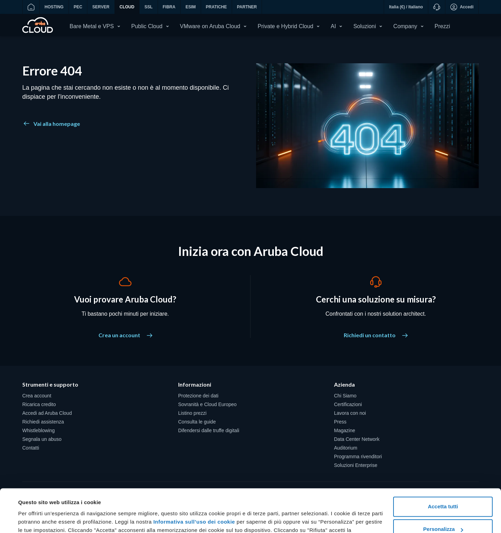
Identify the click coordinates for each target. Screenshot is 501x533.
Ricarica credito (39, 405)
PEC (78, 7)
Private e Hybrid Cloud (285, 26)
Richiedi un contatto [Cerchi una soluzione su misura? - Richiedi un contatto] (376, 336)
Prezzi (442, 26)
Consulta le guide (197, 423)
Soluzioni (364, 26)
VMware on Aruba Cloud (210, 26)
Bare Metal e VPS (92, 26)
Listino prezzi (192, 414)
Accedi (462, 6)
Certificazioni (348, 405)
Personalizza (443, 491)
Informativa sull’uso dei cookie (193, 483)
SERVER (100, 7)
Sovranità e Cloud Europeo (207, 405)
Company (405, 26)
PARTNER (247, 7)
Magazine (344, 431)
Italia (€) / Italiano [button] (406, 7)
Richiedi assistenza (43, 423)
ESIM (190, 7)
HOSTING (54, 7)
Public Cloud (146, 26)
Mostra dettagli (37, 519)
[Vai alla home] (30, 7)
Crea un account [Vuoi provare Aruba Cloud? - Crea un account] (125, 336)
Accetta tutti (443, 468)
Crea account (36, 396)
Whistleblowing (38, 431)
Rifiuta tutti (442, 514)
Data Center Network (357, 440)
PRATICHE (216, 7)
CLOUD (127, 7)
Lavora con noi (350, 414)
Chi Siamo (345, 396)
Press (340, 423)
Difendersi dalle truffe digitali (208, 431)
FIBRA (169, 7)
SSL (148, 7)
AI (333, 26)
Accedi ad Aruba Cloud (47, 414)
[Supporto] (436, 7)
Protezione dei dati (198, 396)
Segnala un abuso (42, 440)
